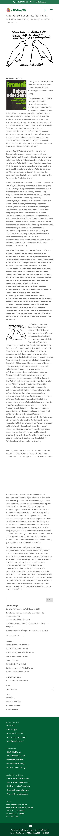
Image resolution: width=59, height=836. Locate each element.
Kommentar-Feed (13, 705)
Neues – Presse (12, 660)
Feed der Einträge (13, 701)
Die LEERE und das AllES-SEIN (18, 619)
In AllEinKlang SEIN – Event (17, 648)
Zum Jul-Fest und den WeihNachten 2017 (23, 609)
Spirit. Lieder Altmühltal (16, 664)
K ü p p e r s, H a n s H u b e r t (34, 830)
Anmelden (10, 697)
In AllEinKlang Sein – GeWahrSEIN (20, 652)
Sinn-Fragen (12, 729)
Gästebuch (23, 680)
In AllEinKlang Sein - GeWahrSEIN (40, 19)
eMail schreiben (12, 817)
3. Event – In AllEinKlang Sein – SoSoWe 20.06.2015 (27, 630)
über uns (11, 725)
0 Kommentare (12, 22)
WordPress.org (12, 709)
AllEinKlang (13, 19)
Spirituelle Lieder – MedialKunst (19, 668)
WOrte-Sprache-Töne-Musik (17, 672)
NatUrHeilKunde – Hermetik (17, 656)
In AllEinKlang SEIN (33, 833)
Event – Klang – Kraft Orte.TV (17, 644)
